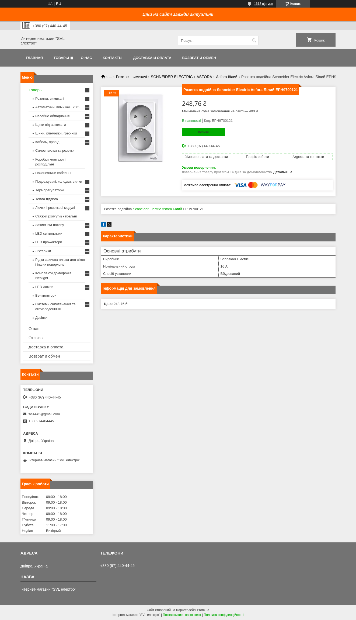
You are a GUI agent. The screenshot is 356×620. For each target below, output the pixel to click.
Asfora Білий (172, 209)
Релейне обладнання (52, 116)
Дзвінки (41, 318)
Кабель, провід (47, 142)
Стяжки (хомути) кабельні (56, 216)
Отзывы (36, 337)
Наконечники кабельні (53, 173)
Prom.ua (203, 610)
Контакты (113, 58)
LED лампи (44, 287)
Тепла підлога (46, 199)
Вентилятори (45, 295)
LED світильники (48, 233)
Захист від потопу (49, 225)
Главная (34, 58)
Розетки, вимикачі (131, 77)
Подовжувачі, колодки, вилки (58, 181)
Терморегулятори (49, 190)
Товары (61, 58)
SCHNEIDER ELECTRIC (172, 77)
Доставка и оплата (152, 58)
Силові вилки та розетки (55, 150)
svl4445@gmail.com (44, 414)
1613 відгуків (263, 4)
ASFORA (204, 77)
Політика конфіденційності (224, 615)
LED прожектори (48, 242)
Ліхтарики (43, 251)
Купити (203, 132)
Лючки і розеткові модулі (55, 208)
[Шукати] (254, 40)
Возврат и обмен (199, 58)
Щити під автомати (50, 125)
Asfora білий (226, 77)
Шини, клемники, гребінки (56, 133)
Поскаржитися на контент (182, 615)
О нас (86, 58)
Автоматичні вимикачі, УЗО (57, 107)
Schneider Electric (147, 209)
